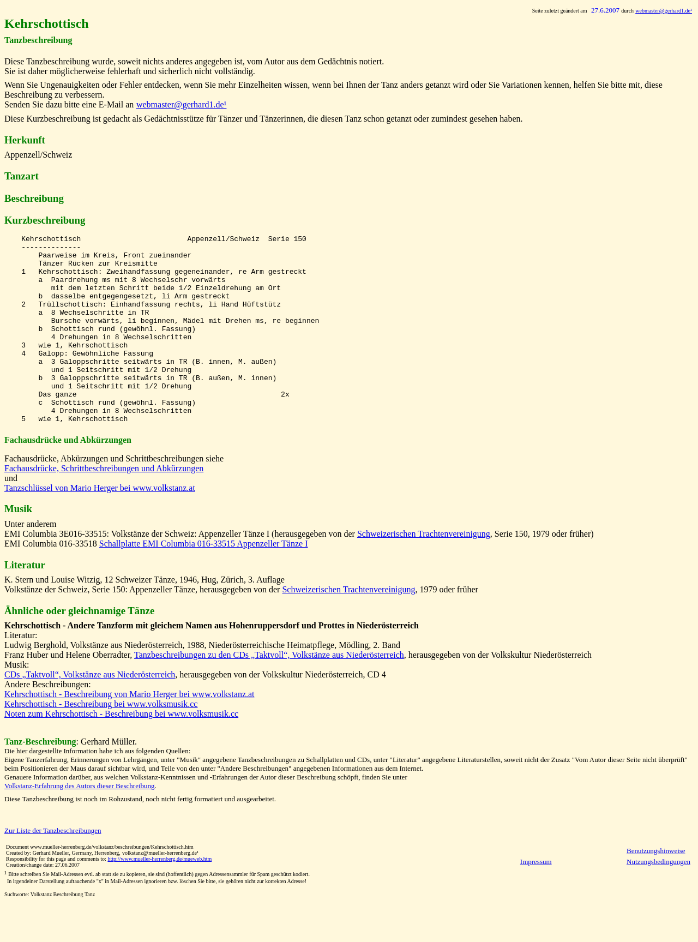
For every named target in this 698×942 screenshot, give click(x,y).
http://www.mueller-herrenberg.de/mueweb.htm (159, 896)
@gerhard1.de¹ (663, 11)
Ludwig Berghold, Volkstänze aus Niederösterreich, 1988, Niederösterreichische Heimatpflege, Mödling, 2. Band (202, 682)
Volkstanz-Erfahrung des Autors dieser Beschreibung (79, 823)
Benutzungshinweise (656, 888)
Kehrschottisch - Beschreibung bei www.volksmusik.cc (100, 741)
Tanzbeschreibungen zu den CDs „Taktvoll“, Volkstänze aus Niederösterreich (269, 692)
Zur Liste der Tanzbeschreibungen (52, 868)
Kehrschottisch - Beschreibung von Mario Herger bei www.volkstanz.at (129, 731)
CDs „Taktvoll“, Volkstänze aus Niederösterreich (89, 712)
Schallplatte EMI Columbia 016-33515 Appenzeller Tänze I (203, 581)
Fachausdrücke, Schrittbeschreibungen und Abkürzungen (103, 506)
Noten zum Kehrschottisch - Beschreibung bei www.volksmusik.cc (121, 751)
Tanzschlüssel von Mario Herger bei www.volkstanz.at (99, 525)
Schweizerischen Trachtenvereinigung (423, 571)
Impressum (536, 899)
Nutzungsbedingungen (658, 899)
